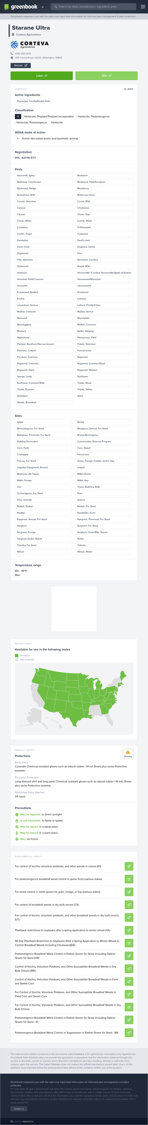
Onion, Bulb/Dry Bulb (88, 486)
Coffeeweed (84, 227)
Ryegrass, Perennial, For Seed (93, 519)
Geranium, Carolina (87, 259)
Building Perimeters (27, 441)
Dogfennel (22, 253)
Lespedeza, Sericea (27, 305)
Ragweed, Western (87, 370)
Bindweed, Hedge (26, 188)
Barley (80, 422)
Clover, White (24, 220)
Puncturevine (84, 350)
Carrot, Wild (83, 201)
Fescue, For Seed (26, 461)
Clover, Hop (83, 214)
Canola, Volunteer (26, 201)
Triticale (81, 545)
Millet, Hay (82, 480)
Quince (81, 499)
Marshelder (83, 318)
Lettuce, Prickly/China (88, 305)
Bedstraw (82, 175)
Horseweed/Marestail (88, 279)
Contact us (19, 1109)
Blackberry (83, 188)
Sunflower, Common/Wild (30, 383)
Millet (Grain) (84, 473)
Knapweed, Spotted (27, 292)
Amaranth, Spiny (26, 175)
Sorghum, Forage (26, 532)
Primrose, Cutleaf (26, 350)
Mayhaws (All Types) (28, 473)
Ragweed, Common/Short (91, 363)
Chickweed (83, 207)
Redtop (21, 512)
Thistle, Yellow (84, 389)
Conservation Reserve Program (94, 441)
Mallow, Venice (85, 311)
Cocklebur (22, 227)
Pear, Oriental (24, 499)
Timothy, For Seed (26, 545)
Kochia (20, 298)
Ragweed (82, 357)
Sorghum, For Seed (87, 525)
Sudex (80, 538)
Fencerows (83, 454)
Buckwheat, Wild (26, 195)
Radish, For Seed (86, 506)
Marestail (22, 318)
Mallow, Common (26, 311)
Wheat (20, 551)
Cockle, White (84, 220)
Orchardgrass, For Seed (30, 493)
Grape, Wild (83, 266)
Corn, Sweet (83, 448)
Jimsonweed (84, 285)
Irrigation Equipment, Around (32, 467)
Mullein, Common (86, 324)
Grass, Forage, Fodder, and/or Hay (95, 461)
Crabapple (22, 454)
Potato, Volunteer (86, 344)
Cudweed (82, 233)
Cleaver (21, 214)
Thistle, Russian (25, 389)
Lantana (81, 298)
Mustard (21, 331)
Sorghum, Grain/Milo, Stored (92, 532)
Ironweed (22, 285)
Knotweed (82, 292)
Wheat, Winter (85, 551)
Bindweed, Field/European (91, 182)
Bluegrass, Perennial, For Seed (33, 435)
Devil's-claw (83, 240)
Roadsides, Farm (86, 512)
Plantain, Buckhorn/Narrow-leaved (35, 344)
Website (20, 65)
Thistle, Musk (84, 383)
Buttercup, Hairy (86, 195)
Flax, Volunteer (25, 259)
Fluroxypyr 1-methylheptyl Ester (33, 101)
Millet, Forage (24, 480)
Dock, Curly (23, 246)
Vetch (80, 396)
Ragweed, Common (27, 363)
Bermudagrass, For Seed (30, 428)
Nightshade (23, 337)
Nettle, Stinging (85, 331)
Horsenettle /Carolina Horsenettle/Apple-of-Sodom (104, 272)
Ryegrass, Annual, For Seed (32, 519)
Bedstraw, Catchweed (29, 182)
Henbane (22, 272)
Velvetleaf (22, 396)
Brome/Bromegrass (87, 435)
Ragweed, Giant (25, 370)
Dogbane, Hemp (86, 246)
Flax (79, 253)
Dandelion (22, 240)
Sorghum (22, 525)
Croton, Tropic (24, 233)
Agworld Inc (28, 1121)
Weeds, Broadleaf (26, 402)
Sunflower (82, 376)
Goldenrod (22, 266)
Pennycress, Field (86, 337)
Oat (19, 486)
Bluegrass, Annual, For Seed (92, 428)
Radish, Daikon (25, 506)
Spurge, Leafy (24, 376)
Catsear (21, 207)
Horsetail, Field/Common (30, 279)
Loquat (81, 467)
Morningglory (24, 324)
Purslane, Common (27, 357)
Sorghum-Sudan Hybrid (29, 538)
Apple (20, 422)
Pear (79, 493)
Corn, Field (23, 448)
